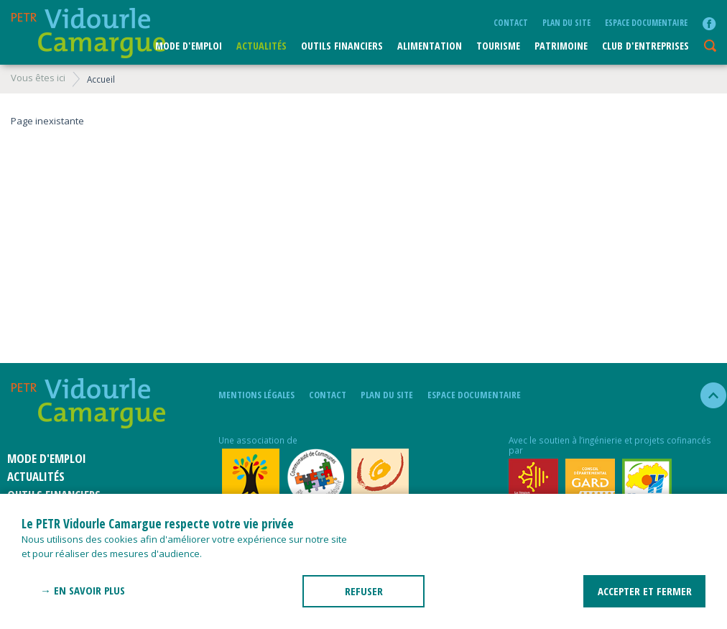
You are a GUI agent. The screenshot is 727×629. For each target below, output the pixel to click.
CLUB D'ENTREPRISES (645, 45)
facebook (709, 24)
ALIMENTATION (429, 45)
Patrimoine (561, 45)
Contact (511, 22)
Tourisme (498, 45)
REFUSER (364, 591)
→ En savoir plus (82, 590)
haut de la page (707, 395)
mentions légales (256, 394)
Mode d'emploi (188, 45)
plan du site (566, 22)
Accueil (101, 79)
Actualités (261, 45)
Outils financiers (342, 45)
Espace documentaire (646, 22)
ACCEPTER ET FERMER (645, 591)
